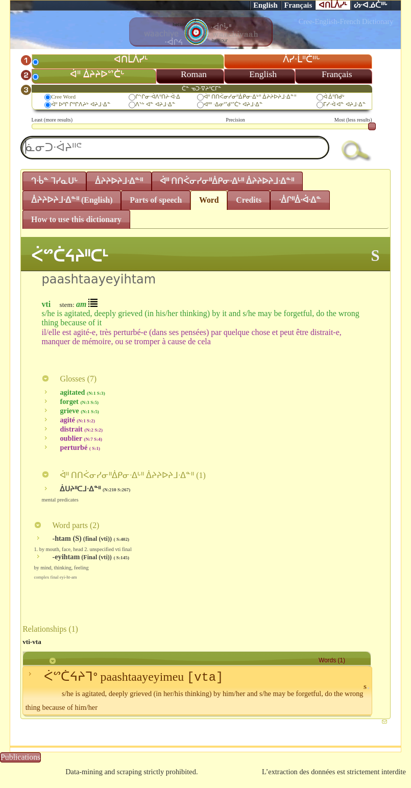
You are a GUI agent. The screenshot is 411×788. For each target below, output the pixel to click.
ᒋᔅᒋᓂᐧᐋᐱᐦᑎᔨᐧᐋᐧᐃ (157, 96)
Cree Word (63, 96)
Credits (248, 200)
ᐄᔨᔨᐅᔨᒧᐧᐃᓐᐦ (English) (72, 200)
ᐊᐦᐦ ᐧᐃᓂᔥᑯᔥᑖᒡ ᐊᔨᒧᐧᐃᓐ (233, 104)
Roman (194, 74)
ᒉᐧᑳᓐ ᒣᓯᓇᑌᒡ (54, 181)
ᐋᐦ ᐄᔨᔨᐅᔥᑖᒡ (97, 74)
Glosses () (68, 378)
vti (46, 304)
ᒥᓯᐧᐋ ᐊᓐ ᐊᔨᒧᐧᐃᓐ (345, 104)
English (265, 5)
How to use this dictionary (76, 219)
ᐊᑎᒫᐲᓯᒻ (333, 5)
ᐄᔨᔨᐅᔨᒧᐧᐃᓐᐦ (119, 181)
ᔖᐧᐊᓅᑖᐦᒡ (371, 5)
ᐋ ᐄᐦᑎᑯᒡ (334, 96)
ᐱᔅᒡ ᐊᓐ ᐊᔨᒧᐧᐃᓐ (155, 104)
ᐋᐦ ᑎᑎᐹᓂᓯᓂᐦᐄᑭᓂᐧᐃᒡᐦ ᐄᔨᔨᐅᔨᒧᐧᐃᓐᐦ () (123, 475)
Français (298, 5)
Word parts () (66, 525)
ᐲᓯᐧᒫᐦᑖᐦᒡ (301, 59)
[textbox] (174, 147)
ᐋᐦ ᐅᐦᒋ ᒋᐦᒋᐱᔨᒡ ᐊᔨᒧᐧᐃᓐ (81, 104)
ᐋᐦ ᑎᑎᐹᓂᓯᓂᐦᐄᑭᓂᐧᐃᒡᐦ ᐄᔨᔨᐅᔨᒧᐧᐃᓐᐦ (250, 96)
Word (209, 200)
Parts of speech (156, 200)
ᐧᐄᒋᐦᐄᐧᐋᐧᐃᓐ (300, 200)
